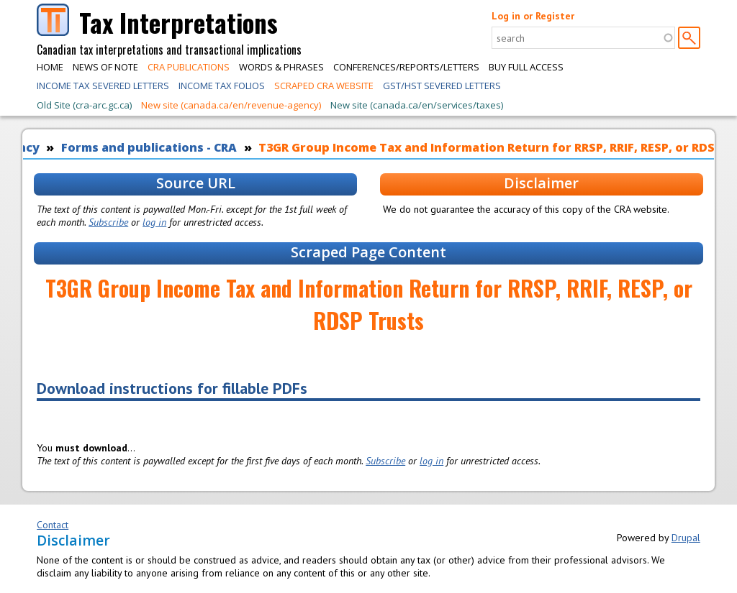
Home (50, 66)
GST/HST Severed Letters (442, 85)
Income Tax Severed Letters (103, 85)
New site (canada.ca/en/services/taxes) (416, 104)
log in (154, 222)
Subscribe (108, 222)
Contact (52, 524)
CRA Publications (189, 66)
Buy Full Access (526, 66)
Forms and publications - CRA (149, 147)
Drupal (686, 537)
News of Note (105, 66)
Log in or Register (533, 15)
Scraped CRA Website (324, 85)
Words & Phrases (281, 66)
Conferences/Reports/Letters (406, 66)
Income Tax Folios (221, 85)
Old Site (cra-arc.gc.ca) (84, 104)
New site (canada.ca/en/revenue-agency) (231, 104)
